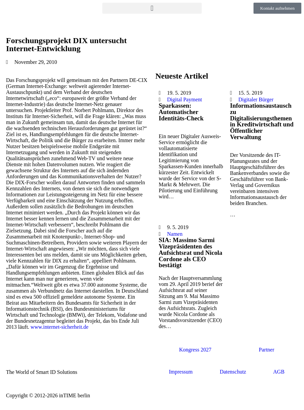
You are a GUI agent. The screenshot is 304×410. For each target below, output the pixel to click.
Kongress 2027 (195, 349)
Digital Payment (184, 99)
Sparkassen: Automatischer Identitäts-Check (181, 111)
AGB (279, 372)
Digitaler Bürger (256, 99)
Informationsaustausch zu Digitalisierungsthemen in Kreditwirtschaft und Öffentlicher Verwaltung (262, 121)
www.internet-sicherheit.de (59, 327)
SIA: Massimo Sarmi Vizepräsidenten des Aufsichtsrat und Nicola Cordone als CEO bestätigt (190, 252)
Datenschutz (233, 372)
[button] (152, 8)
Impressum (181, 372)
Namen (175, 234)
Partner (266, 349)
